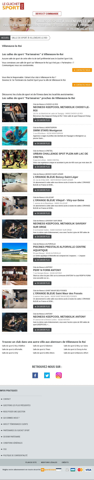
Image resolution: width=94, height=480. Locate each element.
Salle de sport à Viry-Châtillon (13, 346)
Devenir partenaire (10, 437)
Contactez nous (83, 70)
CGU (4, 449)
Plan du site (31, 462)
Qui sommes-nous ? (10, 418)
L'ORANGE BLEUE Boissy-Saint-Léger (55, 177)
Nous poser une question (13, 412)
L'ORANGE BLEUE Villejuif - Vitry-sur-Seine (58, 200)
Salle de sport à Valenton (42, 346)
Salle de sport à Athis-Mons (43, 353)
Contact (6, 399)
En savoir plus (43, 120)
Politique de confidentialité (14, 455)
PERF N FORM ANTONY (47, 270)
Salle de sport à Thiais (41, 349)
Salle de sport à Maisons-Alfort (76, 353)
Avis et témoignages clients (14, 424)
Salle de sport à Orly (10, 353)
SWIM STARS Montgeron (47, 130)
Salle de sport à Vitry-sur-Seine (76, 346)
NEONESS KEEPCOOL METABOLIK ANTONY (59, 316)
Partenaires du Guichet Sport (15, 430)
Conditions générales (11, 443)
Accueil (5, 37)
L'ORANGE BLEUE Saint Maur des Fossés (57, 293)
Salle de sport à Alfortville (12, 349)
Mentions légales (49, 462)
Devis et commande (47, 13)
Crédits (65, 462)
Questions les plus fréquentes (16, 405)
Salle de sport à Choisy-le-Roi (75, 349)
